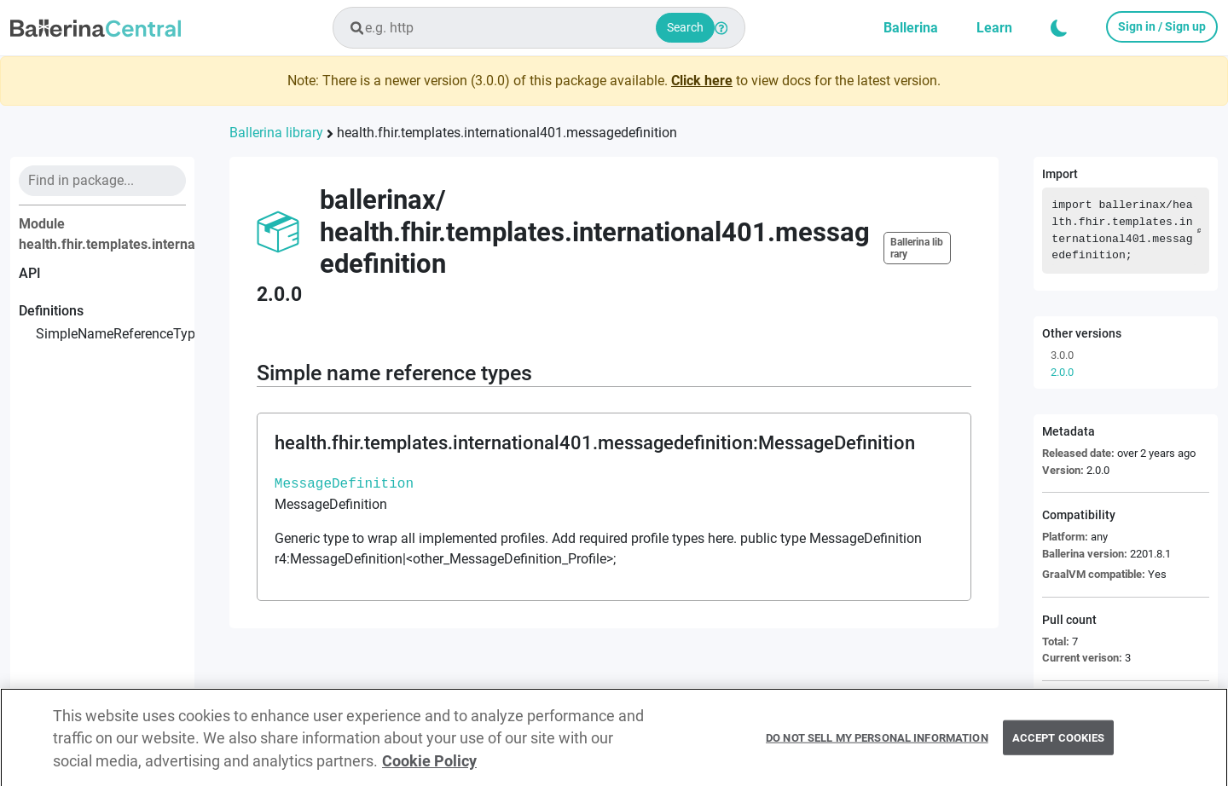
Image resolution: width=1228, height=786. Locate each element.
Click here (702, 80)
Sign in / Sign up (1162, 26)
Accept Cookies (1058, 743)
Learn (994, 28)
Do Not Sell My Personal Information (877, 743)
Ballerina (910, 28)
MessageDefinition (344, 483)
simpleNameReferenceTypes (111, 334)
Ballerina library (276, 132)
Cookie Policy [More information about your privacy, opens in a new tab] (429, 766)
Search (685, 27)
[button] (1059, 28)
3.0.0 (1062, 355)
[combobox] (538, 28)
